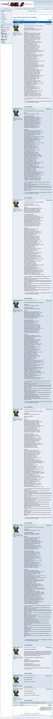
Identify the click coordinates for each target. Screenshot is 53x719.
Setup (2, 20)
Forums (30, 8)
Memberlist (23, 14)
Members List (4, 16)
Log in (50, 14)
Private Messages (4, 19)
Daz (23, 717)
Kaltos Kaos (36, 705)
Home (19, 8)
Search (19, 14)
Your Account (25, 8)
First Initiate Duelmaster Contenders (25, 17)
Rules (21, 8)
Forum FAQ (15, 14)
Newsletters (33, 8)
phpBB (30, 713)
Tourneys (3, 21)
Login (5, 8)
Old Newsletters (4, 18)
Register (8, 8)
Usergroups (27, 14)
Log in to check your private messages (43, 14)
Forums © (51, 716)
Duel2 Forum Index (29, 705)
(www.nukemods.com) (37, 717)
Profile (35, 14)
